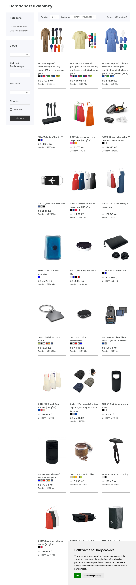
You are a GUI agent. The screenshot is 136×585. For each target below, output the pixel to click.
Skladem (18, 109)
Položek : (45, 17)
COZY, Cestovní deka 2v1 (114, 270)
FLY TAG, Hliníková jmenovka (51, 203)
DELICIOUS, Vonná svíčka (82, 474)
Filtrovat (20, 118)
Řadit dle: (65, 17)
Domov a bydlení (18, 30)
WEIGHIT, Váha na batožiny (115, 474)
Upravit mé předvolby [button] (92, 576)
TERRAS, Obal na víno (112, 541)
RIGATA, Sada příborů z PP (50, 137)
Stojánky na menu (18, 26)
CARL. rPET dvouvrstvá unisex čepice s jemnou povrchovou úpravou (84, 407)
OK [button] (77, 576)
